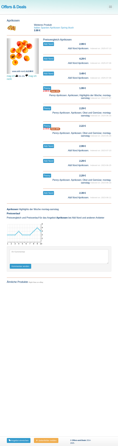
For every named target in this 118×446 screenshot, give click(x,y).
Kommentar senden (20, 266)
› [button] (36, 39)
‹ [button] (9, 39)
